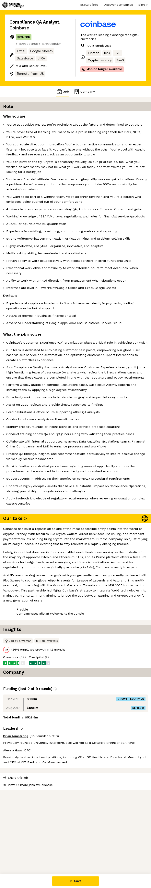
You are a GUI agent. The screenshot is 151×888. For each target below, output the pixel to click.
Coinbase (19, 28)
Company (84, 91)
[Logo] (13, 5)
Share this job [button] (20, 850)
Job (62, 91)
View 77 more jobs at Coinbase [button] (32, 857)
